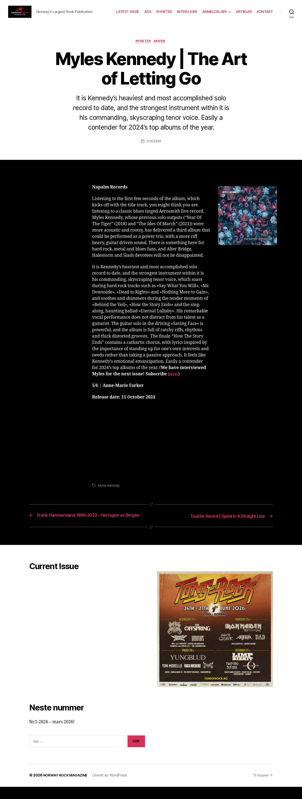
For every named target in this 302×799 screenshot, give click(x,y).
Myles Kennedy (109, 492)
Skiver (161, 48)
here (173, 380)
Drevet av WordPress (112, 787)
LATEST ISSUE (127, 15)
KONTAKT (265, 15)
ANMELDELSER (214, 15)
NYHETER (164, 15)
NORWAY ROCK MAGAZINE (67, 787)
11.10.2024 (154, 148)
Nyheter (143, 48)
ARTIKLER (244, 15)
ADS (148, 15)
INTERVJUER (187, 15)
